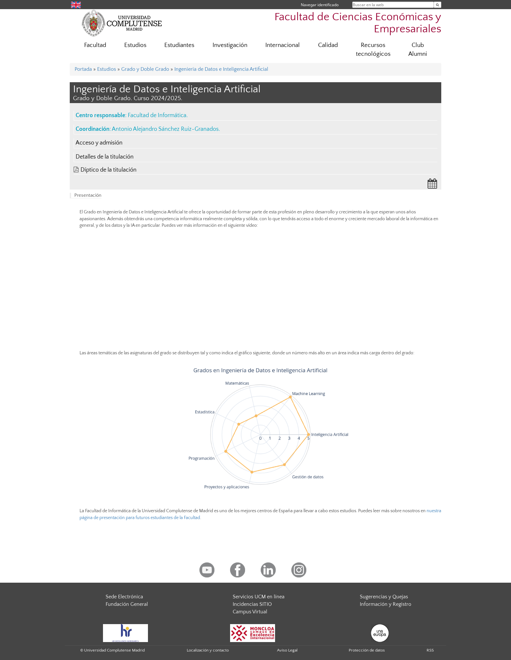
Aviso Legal (287, 650)
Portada (83, 69)
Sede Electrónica (124, 597)
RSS (430, 650)
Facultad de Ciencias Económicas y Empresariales (357, 23)
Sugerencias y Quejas (384, 597)
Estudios (135, 45)
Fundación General (127, 604)
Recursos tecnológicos (373, 49)
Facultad (95, 45)
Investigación (229, 45)
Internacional (282, 45)
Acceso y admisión (99, 143)
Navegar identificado (320, 5)
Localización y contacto (208, 650)
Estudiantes (179, 45)
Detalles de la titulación (105, 157)
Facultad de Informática (157, 115)
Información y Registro (385, 604)
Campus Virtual (250, 612)
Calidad (328, 45)
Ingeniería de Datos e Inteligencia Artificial (221, 69)
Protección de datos (367, 650)
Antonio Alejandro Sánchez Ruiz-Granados (165, 129)
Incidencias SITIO (252, 604)
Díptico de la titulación (108, 170)
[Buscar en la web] (437, 5)
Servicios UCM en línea (259, 597)
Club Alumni (417, 49)
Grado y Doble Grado (145, 69)
